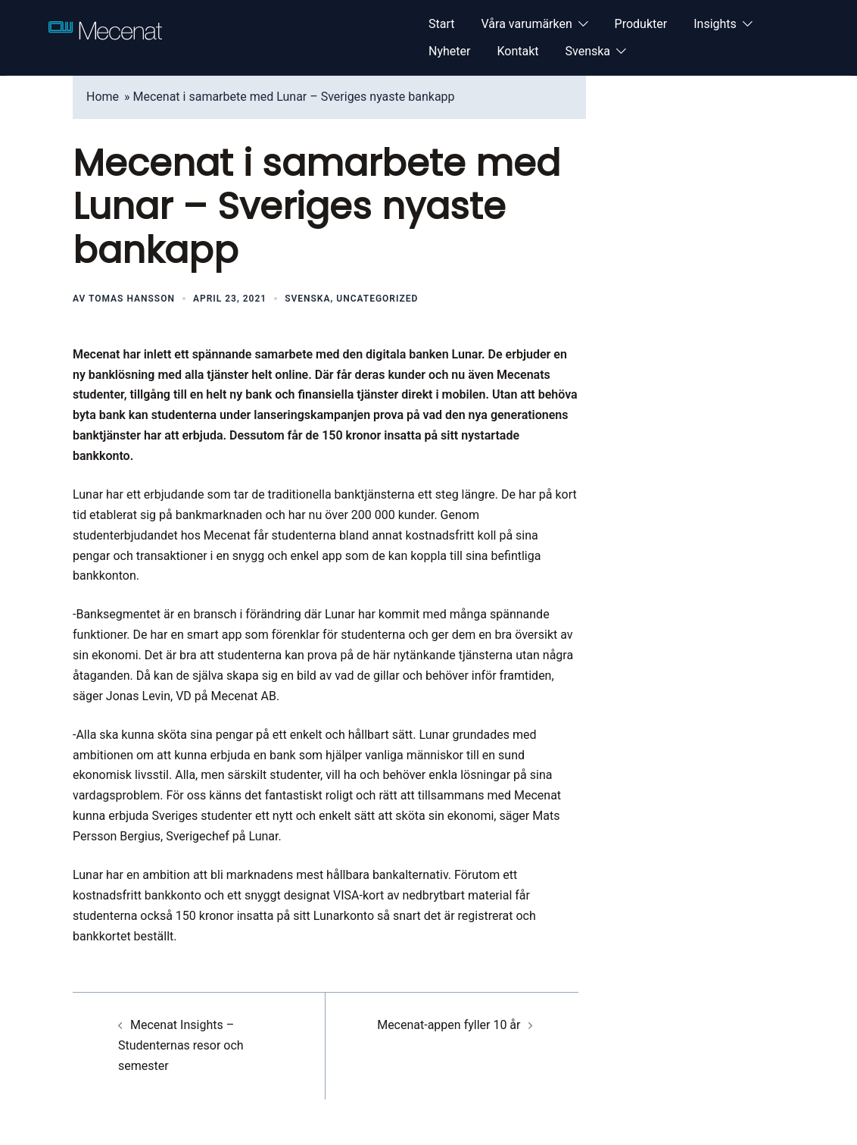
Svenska (588, 51)
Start (441, 24)
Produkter (641, 24)
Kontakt (517, 51)
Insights (715, 24)
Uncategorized (377, 298)
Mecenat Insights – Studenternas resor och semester (181, 1045)
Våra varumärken (526, 24)
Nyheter (449, 51)
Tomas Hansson (132, 298)
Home (102, 96)
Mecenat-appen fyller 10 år (448, 1025)
